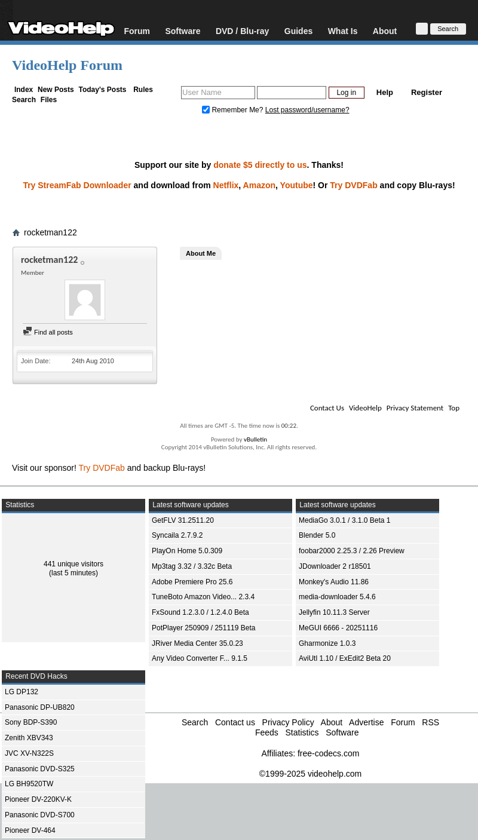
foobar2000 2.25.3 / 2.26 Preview (352, 551)
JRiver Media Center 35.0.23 (197, 643)
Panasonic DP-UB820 (40, 707)
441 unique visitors (73, 564)
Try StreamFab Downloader (77, 185)
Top (453, 407)
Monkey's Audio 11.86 (334, 582)
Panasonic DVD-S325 (40, 769)
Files (49, 100)
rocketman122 (50, 232)
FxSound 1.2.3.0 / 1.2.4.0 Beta (200, 612)
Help (384, 92)
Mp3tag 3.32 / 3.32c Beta (192, 566)
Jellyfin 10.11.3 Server (334, 612)
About (385, 30)
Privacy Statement (415, 407)
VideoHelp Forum (67, 65)
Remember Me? (233, 110)
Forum (137, 30)
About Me (201, 253)
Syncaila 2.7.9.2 (177, 535)
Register (426, 92)
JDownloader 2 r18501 (335, 566)
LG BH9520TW (29, 784)
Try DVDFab (353, 185)
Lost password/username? (307, 110)
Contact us (235, 722)
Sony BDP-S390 (31, 722)
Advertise (366, 722)
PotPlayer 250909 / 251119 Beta (203, 628)
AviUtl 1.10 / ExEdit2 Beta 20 (345, 658)
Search (24, 100)
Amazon (259, 185)
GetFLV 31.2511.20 (183, 520)
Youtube (296, 185)
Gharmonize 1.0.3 (327, 643)
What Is (343, 30)
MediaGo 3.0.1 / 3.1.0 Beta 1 (344, 520)
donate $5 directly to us (260, 165)
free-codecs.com (328, 753)
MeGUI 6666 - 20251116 (338, 628)
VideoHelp (365, 407)
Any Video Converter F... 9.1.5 (199, 658)
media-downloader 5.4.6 (337, 597)
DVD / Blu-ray (242, 30)
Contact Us (327, 407)
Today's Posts (102, 89)
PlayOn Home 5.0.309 (187, 551)
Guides (298, 30)
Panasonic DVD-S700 (40, 815)
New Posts (56, 89)
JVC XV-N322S (29, 753)
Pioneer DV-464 (30, 830)
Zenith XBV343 (29, 738)
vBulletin (255, 439)
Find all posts (48, 332)
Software (182, 30)
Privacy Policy (288, 722)
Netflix (226, 185)
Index (23, 89)
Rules (143, 89)
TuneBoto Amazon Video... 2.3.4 (203, 597)
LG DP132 (21, 692)
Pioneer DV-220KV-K (38, 799)
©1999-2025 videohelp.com (310, 773)
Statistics (301, 732)
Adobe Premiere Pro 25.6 (192, 582)
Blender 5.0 (317, 535)
